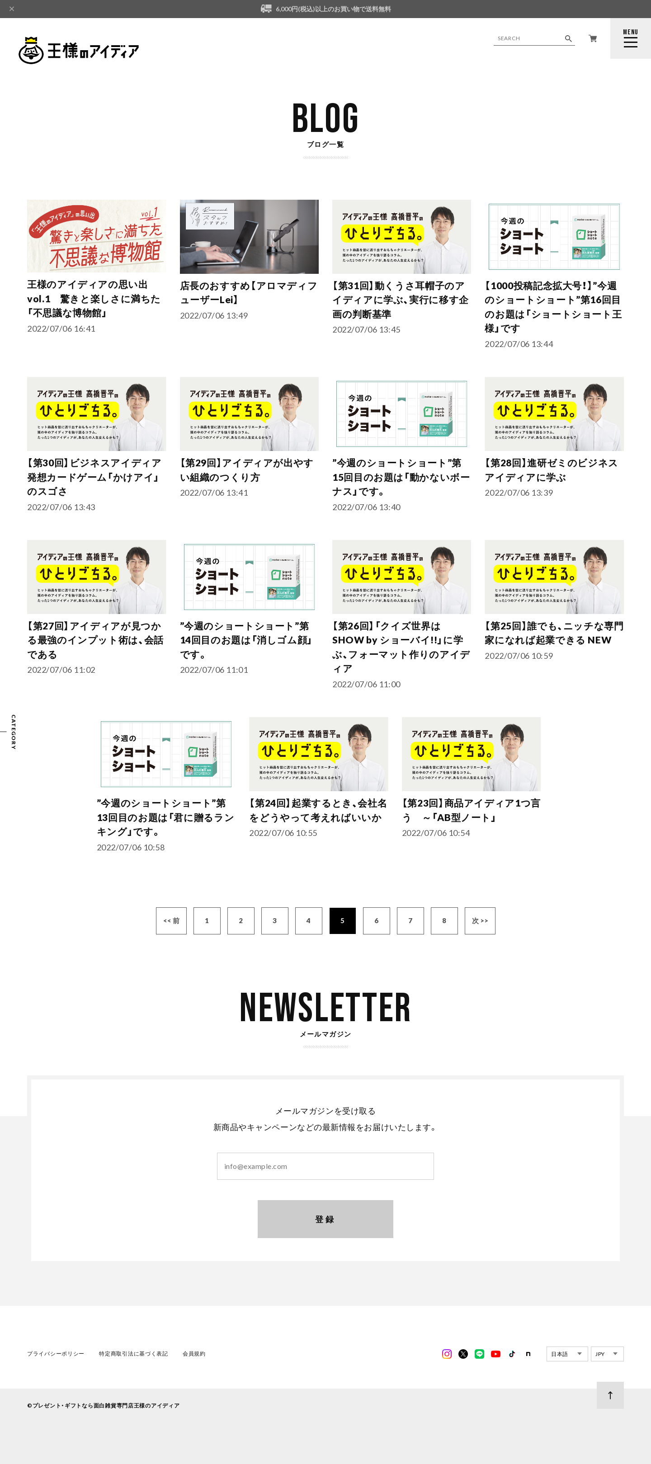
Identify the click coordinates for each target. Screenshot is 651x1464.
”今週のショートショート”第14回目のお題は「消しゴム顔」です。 (246, 642)
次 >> (480, 922)
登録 (325, 1220)
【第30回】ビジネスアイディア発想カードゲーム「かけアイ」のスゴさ (94, 478)
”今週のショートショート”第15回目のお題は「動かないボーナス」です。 (401, 478)
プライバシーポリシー (56, 1355)
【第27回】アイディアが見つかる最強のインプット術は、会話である (95, 642)
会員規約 (194, 1355)
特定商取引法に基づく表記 (133, 1355)
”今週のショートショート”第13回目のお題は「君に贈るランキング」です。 (165, 819)
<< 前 (171, 922)
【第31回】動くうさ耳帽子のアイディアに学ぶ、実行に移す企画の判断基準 (400, 299)
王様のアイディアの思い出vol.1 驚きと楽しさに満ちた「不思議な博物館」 (94, 298)
